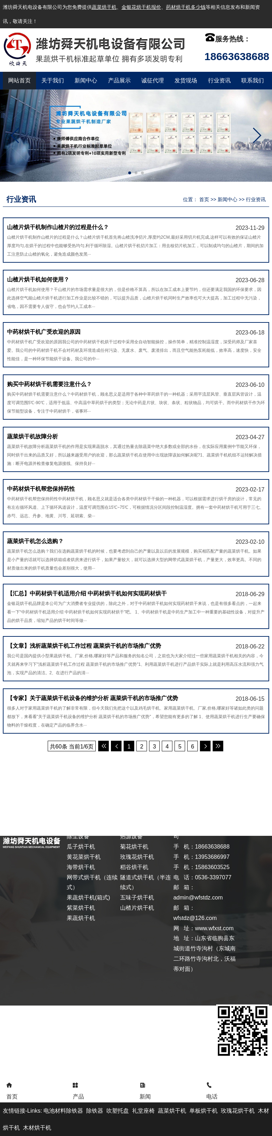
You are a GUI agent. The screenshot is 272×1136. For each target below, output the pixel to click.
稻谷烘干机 (134, 867)
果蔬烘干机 (81, 918)
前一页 (116, 746)
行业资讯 (219, 80)
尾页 (218, 746)
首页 (204, 199)
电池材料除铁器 (63, 1111)
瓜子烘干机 (81, 847)
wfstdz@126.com (195, 918)
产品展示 (119, 80)
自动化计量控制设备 (92, 826)
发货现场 (186, 80)
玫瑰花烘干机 (137, 857)
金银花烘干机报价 (141, 7)
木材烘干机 (37, 1128)
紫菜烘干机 (81, 908)
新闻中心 (86, 80)
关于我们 (52, 80)
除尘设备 (78, 836)
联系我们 (252, 80)
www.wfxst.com (214, 928)
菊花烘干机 (134, 847)
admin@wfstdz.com (198, 898)
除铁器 (94, 1111)
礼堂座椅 (143, 1111)
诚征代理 (152, 80)
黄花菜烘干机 (84, 857)
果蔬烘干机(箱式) (88, 898)
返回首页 (15, 778)
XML (229, 778)
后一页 (205, 746)
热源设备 (131, 836)
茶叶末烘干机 (137, 826)
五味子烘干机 (137, 898)
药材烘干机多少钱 (186, 7)
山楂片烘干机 (137, 908)
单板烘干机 (203, 1111)
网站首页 (19, 80)
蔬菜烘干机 (104, 7)
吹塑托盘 (117, 1111)
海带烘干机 (81, 867)
